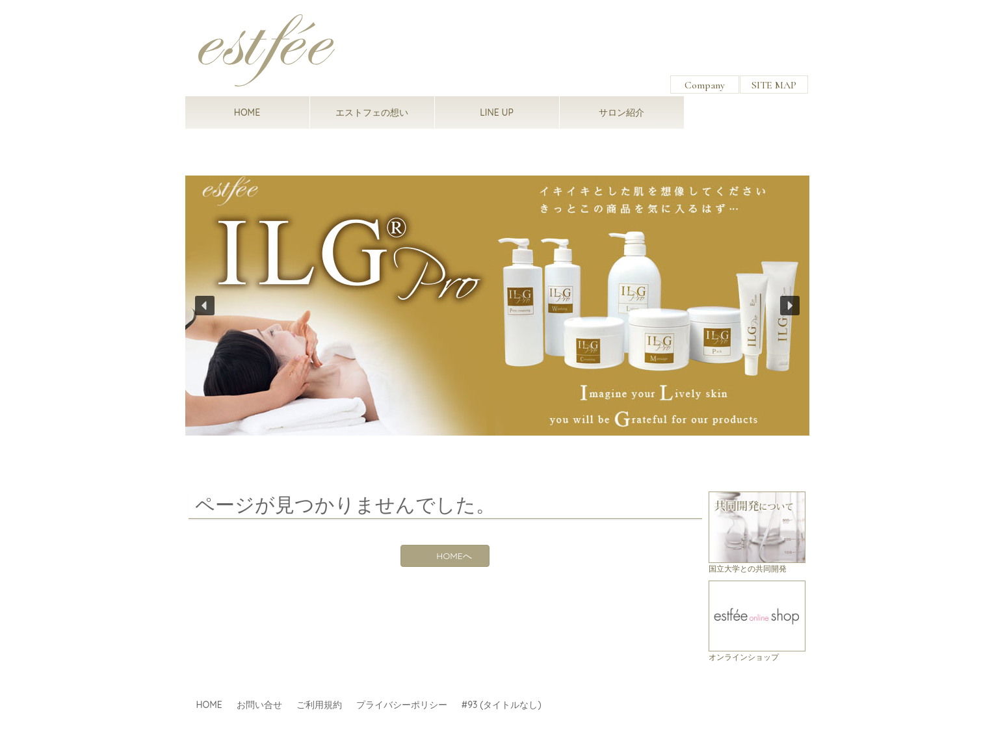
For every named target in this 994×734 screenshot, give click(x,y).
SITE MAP (774, 85)
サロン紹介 (621, 112)
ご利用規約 (319, 705)
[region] (497, 305)
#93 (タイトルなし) (502, 705)
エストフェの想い (371, 112)
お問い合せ (259, 705)
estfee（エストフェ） (266, 50)
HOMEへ (453, 556)
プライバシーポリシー (401, 705)
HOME (247, 112)
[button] (497, 305)
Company (705, 85)
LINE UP (497, 112)
